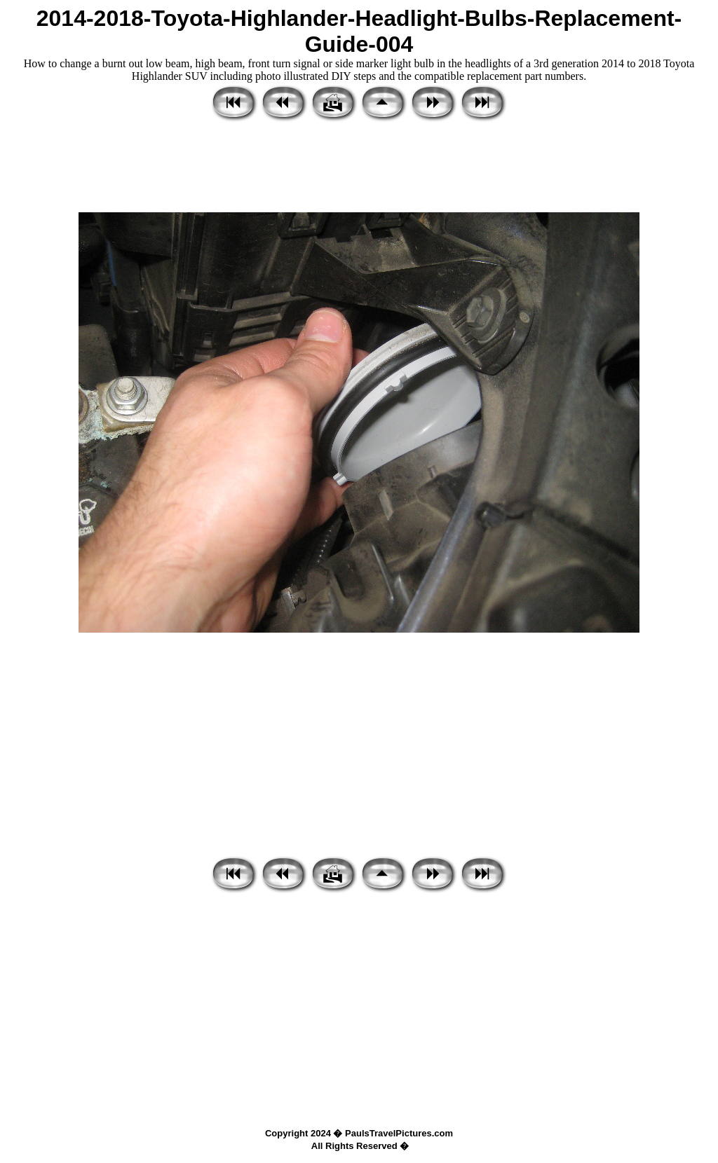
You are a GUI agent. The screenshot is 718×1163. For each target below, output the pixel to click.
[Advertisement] (359, 168)
